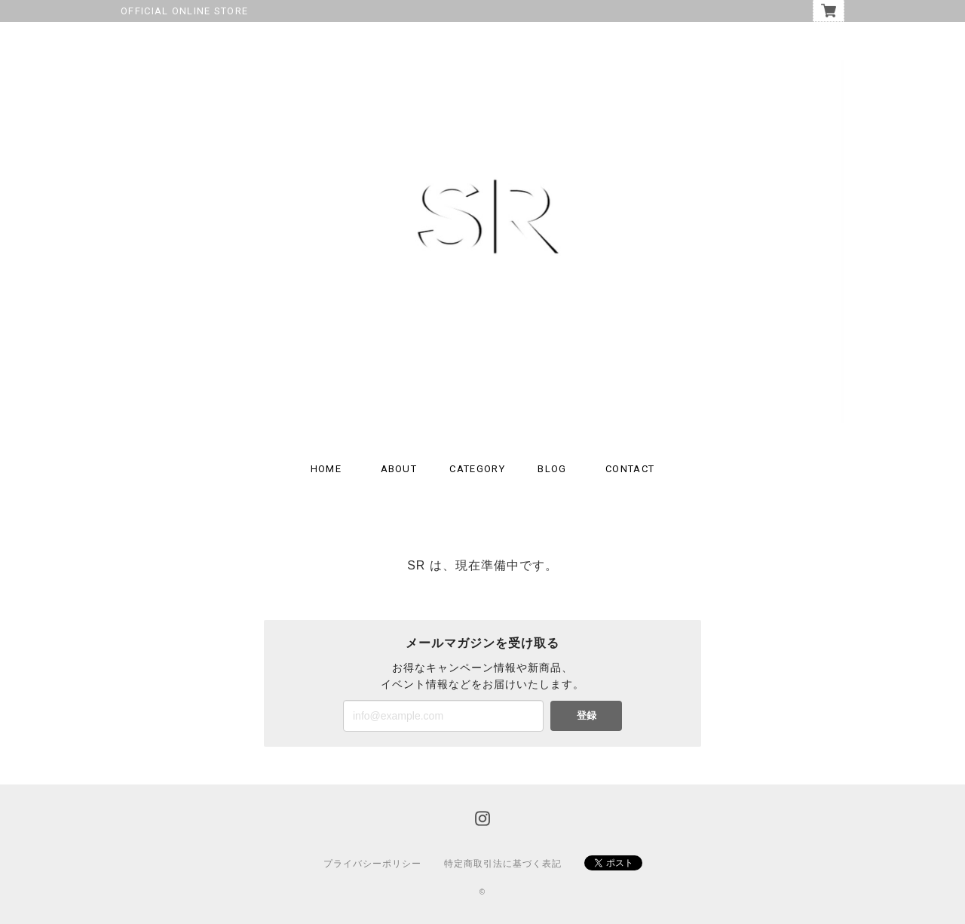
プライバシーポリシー (372, 863)
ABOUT (399, 468)
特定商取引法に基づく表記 (503, 863)
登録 (586, 715)
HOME (326, 468)
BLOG (552, 468)
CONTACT (629, 468)
